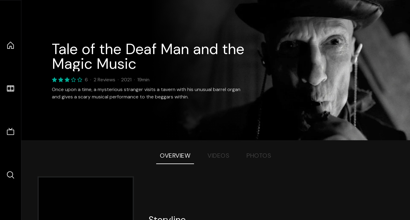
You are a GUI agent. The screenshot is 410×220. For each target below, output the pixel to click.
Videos (218, 156)
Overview (175, 156)
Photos (258, 156)
